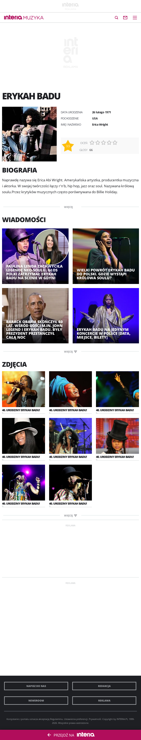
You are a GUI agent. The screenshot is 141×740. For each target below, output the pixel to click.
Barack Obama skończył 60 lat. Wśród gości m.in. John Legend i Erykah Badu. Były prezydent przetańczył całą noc (34, 329)
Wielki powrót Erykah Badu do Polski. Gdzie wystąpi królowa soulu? (106, 274)
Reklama (104, 700)
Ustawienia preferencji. (76, 719)
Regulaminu (56, 719)
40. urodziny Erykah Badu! (21, 410)
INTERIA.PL (122, 719)
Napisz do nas (36, 686)
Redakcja (104, 686)
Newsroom (36, 700)
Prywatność (95, 719)
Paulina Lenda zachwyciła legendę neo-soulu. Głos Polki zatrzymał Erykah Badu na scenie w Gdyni (34, 272)
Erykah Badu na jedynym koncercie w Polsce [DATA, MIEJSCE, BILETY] (104, 333)
